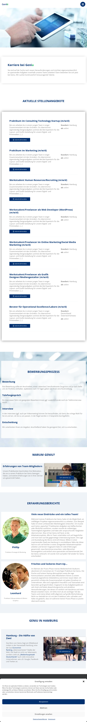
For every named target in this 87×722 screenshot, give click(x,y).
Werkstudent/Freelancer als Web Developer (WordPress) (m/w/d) (41, 211)
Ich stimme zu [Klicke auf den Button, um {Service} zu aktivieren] (65, 477)
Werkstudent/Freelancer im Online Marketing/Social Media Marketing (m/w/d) (42, 243)
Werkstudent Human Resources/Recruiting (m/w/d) (38, 180)
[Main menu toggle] (82, 4)
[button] (83, 681)
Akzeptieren (43, 702)
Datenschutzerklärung (40, 719)
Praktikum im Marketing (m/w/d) (28, 150)
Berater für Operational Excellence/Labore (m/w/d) (38, 306)
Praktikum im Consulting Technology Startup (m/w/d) (39, 120)
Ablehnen (43, 708)
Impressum (51, 719)
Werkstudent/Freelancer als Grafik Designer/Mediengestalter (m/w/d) (29, 276)
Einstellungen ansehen (43, 714)
